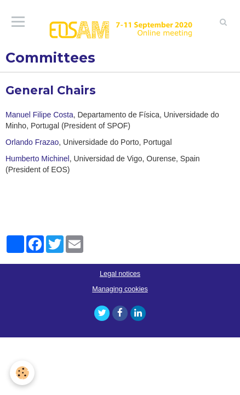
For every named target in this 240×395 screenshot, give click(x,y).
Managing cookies (120, 289)
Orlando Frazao (32, 142)
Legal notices (120, 274)
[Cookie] (22, 372)
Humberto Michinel (37, 158)
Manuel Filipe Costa (39, 114)
